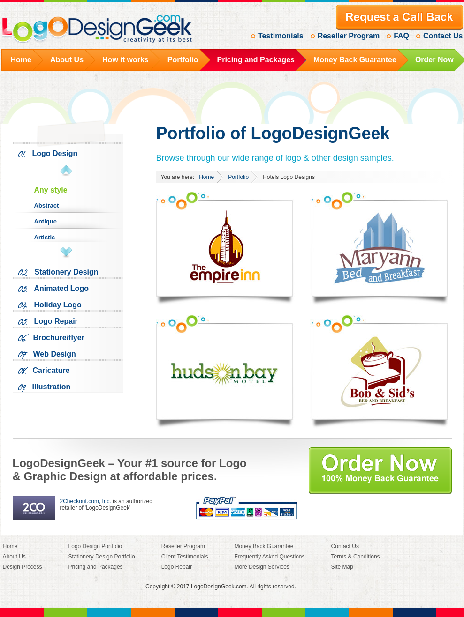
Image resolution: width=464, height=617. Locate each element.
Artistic (44, 237)
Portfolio (238, 177)
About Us (14, 556)
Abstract (46, 205)
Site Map (342, 567)
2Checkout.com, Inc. (85, 501)
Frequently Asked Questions (269, 556)
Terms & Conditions (355, 556)
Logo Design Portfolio (95, 546)
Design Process (22, 567)
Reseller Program (349, 36)
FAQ (401, 36)
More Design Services (261, 567)
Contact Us (443, 36)
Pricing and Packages (95, 567)
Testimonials (281, 36)
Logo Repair (176, 567)
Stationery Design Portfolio (101, 556)
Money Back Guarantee (263, 546)
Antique (45, 221)
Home (206, 177)
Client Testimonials (184, 556)
